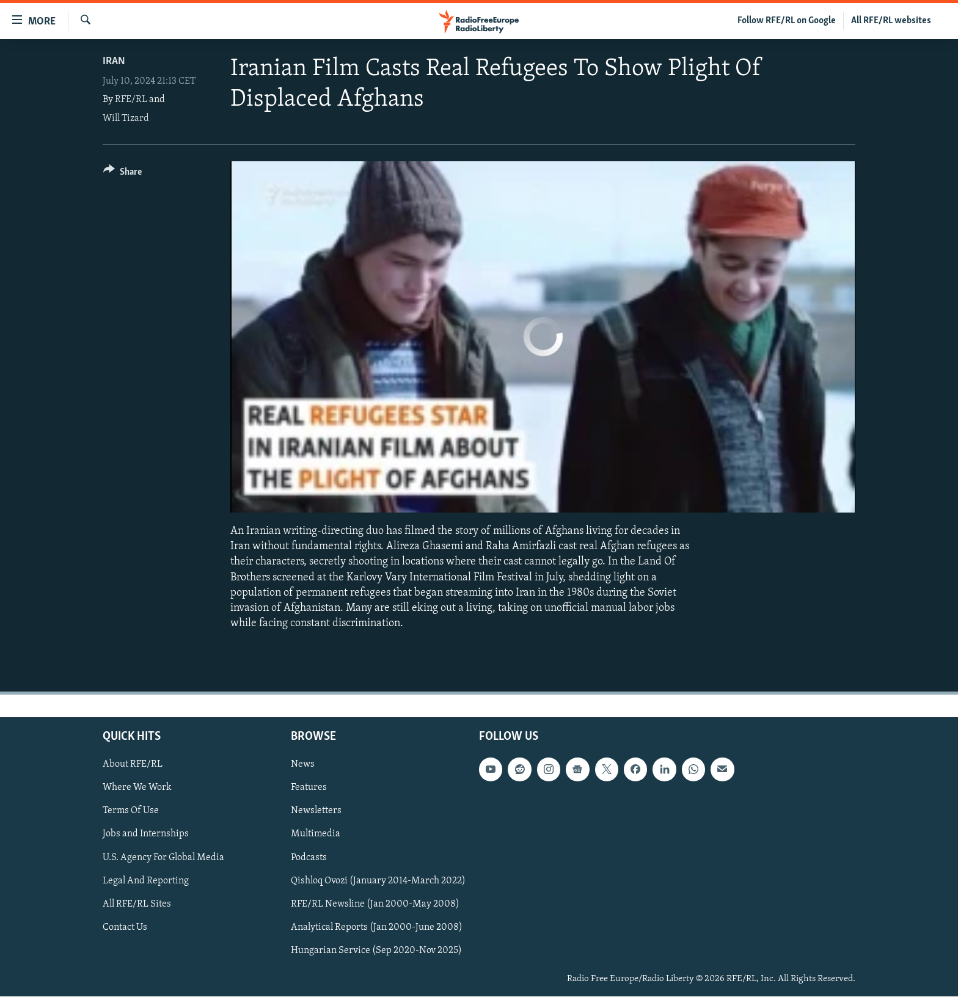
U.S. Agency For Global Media (163, 858)
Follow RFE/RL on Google (786, 21)
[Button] (122, 173)
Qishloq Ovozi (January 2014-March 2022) (378, 881)
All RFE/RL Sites (137, 904)
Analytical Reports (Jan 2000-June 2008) (377, 927)
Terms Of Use (131, 811)
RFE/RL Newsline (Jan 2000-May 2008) (375, 904)
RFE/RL (131, 99)
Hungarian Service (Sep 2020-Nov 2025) (376, 950)
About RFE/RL (133, 765)
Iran (114, 61)
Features (309, 788)
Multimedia (315, 834)
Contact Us (125, 927)
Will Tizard (126, 118)
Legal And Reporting (146, 881)
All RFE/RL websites (891, 21)
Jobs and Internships (146, 834)
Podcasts (309, 858)
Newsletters (316, 811)
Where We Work (137, 788)
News (303, 765)
